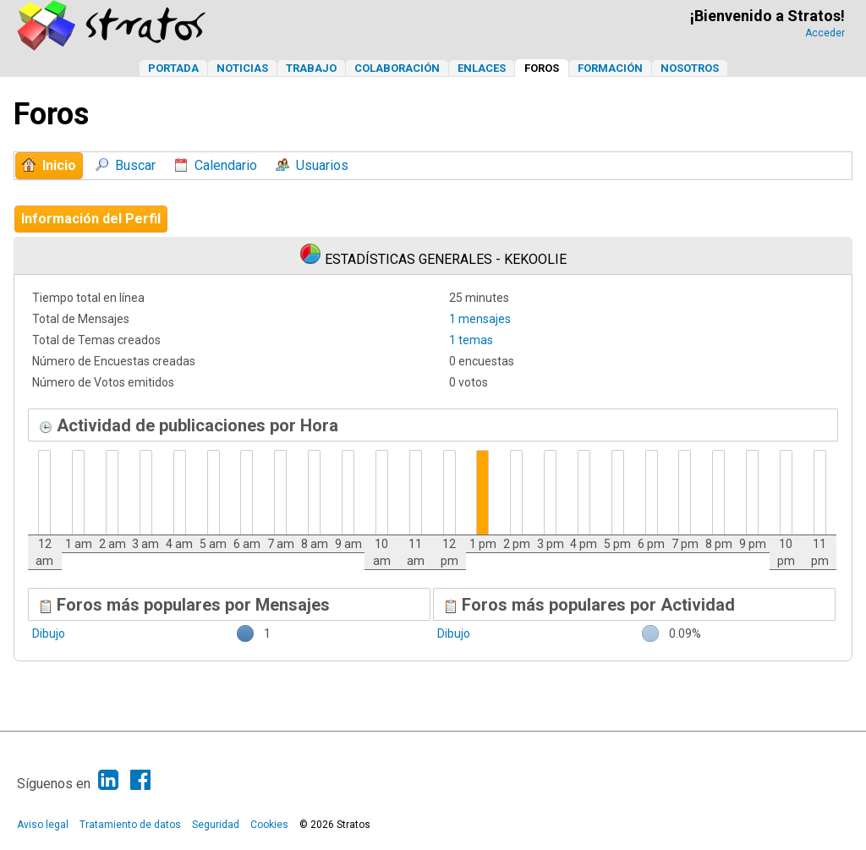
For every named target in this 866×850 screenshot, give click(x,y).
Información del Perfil (91, 219)
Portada (173, 68)
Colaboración (397, 68)
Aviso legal (43, 825)
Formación (610, 68)
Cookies (269, 825)
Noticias (242, 68)
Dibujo (48, 633)
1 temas (471, 340)
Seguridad (215, 825)
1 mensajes (480, 319)
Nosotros (689, 68)
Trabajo (311, 68)
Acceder (825, 33)
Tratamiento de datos (130, 825)
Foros (541, 68)
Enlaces (482, 68)
